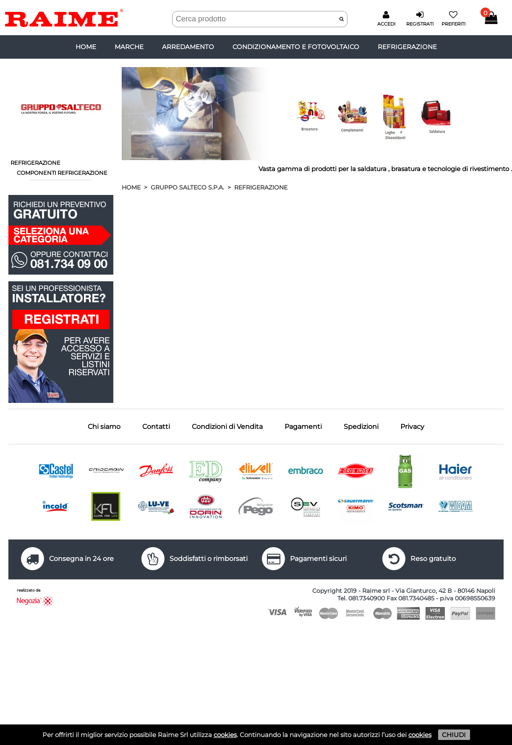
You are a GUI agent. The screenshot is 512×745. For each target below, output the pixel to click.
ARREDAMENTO (188, 47)
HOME (131, 187)
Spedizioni (361, 427)
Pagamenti (303, 427)
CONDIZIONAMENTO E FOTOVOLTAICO (295, 47)
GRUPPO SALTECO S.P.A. (187, 187)
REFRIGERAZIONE (407, 47)
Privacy (412, 427)
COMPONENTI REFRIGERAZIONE (62, 172)
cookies (225, 735)
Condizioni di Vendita (227, 427)
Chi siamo (104, 427)
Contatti (156, 427)
